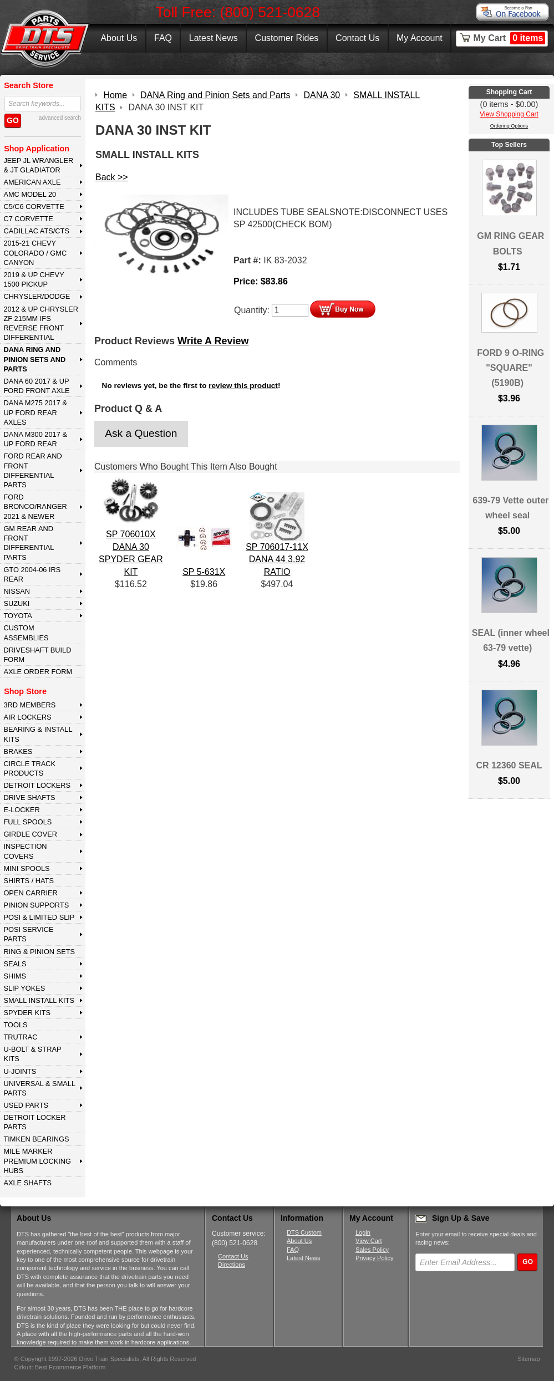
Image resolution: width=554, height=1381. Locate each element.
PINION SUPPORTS (36, 905)
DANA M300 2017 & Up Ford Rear (35, 439)
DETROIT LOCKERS (36, 785)
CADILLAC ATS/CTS (36, 231)
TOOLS (15, 1025)
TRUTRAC (20, 1037)
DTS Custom (304, 1232)
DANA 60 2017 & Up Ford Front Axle (36, 386)
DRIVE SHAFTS (29, 797)
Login (362, 1232)
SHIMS (14, 976)
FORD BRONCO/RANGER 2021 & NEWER (35, 507)
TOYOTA (17, 615)
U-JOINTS (19, 1071)
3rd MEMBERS (29, 705)
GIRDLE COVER (30, 834)
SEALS (14, 964)
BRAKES (17, 751)
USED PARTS (25, 1105)
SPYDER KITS (26, 1012)
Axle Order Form (37, 671)
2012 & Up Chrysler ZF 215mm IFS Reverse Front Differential (40, 323)
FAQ (163, 38)
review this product (243, 385)
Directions (231, 1264)
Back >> (111, 177)
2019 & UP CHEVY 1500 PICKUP (33, 279)
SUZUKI (16, 603)
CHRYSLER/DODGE (36, 296)
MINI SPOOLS (26, 868)
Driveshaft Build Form (37, 655)
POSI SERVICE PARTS (28, 934)
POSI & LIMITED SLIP (38, 917)
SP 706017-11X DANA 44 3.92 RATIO (277, 559)
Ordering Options (509, 126)
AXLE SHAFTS (27, 1183)
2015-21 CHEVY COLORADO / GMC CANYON (35, 253)
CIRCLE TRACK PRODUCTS (29, 768)
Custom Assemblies (25, 632)
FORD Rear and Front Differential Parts (32, 470)
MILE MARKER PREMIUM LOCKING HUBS (37, 1161)
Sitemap (528, 1358)
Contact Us (357, 38)
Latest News (213, 38)
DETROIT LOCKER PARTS (34, 1122)
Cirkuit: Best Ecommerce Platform (60, 1367)
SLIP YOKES (24, 988)
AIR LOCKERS (27, 717)
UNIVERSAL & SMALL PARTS (39, 1088)
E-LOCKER (21, 810)
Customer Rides (287, 38)
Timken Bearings (36, 1139)
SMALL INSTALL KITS (38, 1000)
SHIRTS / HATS (28, 880)
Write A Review (212, 340)
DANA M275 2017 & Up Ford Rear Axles (35, 412)
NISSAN (16, 591)
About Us (118, 38)
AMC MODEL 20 (29, 194)
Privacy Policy (374, 1258)
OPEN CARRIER (30, 893)
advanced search (60, 118)
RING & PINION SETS (39, 951)
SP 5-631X (203, 572)
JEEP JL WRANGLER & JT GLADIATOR (38, 165)
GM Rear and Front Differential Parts (28, 543)
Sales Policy (372, 1249)
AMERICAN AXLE (31, 182)
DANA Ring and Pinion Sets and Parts (34, 359)
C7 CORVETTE (28, 219)
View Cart (368, 1240)
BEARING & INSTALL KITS (37, 734)
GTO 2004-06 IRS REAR (31, 574)
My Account (420, 38)
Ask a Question (141, 433)
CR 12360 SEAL (509, 765)
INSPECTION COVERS (25, 851)
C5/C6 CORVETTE (33, 206)
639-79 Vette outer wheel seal (510, 508)
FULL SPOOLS (27, 822)
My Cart (510, 38)
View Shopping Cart (509, 114)
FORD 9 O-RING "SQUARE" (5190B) (510, 368)
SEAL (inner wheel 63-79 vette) (511, 640)
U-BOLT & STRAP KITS (32, 1054)
